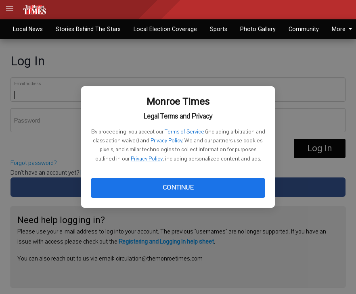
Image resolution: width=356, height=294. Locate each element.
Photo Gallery (258, 29)
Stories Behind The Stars (88, 29)
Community (304, 29)
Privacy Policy (166, 140)
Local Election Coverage (165, 29)
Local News (28, 29)
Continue (178, 187)
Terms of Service (184, 132)
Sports (218, 29)
